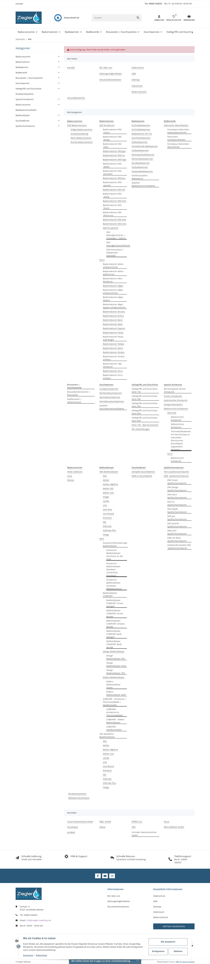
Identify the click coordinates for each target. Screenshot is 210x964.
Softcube (107, 526)
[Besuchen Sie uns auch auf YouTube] (105, 875)
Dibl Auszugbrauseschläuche (118, 244)
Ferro (101, 259)
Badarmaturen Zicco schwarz (113, 376)
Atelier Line (108, 492)
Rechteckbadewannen (142, 158)
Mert (101, 538)
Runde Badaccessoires (81, 142)
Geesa (102, 827)
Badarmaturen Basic (113, 320)
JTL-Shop (170, 962)
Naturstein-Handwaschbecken (176, 138)
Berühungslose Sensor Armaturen (175, 390)
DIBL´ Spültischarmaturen (176, 475)
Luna (69, 475)
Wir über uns (113, 896)
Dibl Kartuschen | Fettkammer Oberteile (115, 252)
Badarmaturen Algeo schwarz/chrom (113, 291)
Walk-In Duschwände (142, 475)
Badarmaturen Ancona (114, 311)
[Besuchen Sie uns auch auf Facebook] (98, 875)
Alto (105, 475)
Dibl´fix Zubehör (110, 228)
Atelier (106, 480)
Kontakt (19, 3)
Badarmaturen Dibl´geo (114, 151)
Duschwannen (22, 83)
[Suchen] (113, 18)
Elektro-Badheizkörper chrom (113, 684)
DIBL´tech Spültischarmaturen (177, 532)
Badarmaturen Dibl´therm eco (112, 214)
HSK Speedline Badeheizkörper (107, 735)
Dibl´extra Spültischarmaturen (177, 496)
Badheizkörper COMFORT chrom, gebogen (115, 603)
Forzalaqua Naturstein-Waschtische (178, 145)
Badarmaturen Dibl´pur (114, 178)
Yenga (106, 534)
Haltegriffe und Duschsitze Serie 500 (144, 419)
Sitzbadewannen (140, 167)
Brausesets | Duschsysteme (29, 78)
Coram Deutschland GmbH (80, 821)
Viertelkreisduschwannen (111, 401)
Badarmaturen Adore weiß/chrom (113, 273)
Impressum (28, 955)
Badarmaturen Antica (113, 315)
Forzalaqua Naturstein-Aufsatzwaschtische (178, 131)
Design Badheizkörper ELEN (116, 664)
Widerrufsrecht (160, 917)
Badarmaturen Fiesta (113, 332)
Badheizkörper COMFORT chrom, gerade (115, 613)
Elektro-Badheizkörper (113, 677)
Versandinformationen (118, 906)
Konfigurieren (158, 951)
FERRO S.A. (137, 821)
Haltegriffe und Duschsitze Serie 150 (144, 390)
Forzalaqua (72, 827)
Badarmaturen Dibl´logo (114, 159)
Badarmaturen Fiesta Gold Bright (113, 338)
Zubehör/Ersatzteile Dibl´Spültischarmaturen (179, 546)
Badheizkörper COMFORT (110, 594)
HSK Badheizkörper (108, 471)
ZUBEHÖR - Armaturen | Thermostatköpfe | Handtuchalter (114, 702)
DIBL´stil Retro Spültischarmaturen (177, 539)
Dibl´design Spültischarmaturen (177, 489)
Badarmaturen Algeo (113, 285)
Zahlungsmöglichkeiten (118, 901)
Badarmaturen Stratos (113, 352)
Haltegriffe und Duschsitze (28, 88)
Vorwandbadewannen (142, 171)
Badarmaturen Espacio (114, 328)
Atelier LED (108, 488)
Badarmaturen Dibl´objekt (112, 165)
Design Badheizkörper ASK (115, 657)
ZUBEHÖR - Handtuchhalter (114, 728)
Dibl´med (171, 412)
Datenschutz (41, 955)
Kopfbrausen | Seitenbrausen (74, 400)
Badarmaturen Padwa (113, 344)
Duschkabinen (22, 120)
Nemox (70, 480)
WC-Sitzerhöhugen (141, 429)
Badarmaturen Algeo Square (113, 299)
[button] (172, 18)
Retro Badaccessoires (81, 137)
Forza (166, 821)
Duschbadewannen (141, 137)
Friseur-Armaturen (173, 396)
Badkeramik (21, 72)
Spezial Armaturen (25, 99)
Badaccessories (23, 104)
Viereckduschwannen (109, 397)
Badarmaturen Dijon (113, 324)
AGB (155, 901)
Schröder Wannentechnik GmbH (144, 834)
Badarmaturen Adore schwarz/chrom (113, 265)
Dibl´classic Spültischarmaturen (177, 481)
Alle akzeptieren (168, 942)
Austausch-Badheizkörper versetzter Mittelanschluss (114, 584)
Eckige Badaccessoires (81, 129)
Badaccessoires (23, 56)
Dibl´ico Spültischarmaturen (177, 503)
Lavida (106, 501)
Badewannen (22, 67)
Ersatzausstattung (79, 133)
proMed (71, 832)
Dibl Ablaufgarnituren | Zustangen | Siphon (116, 235)
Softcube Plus (109, 530)
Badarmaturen (23, 62)
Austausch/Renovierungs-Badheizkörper (115, 544)
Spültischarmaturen (25, 126)
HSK (134, 827)
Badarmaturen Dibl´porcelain (112, 172)
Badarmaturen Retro (113, 348)
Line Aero (107, 509)
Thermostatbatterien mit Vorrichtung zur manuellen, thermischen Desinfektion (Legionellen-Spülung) (181, 440)
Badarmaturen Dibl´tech (114, 201)
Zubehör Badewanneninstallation (143, 184)
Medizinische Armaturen (176, 408)
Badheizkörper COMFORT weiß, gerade (114, 644)
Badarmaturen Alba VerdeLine (112, 280)
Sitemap (157, 906)
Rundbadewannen (141, 163)
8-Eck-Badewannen (141, 129)
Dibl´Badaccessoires (77, 125)
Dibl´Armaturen (106, 125)
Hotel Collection (74, 471)
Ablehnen (178, 951)
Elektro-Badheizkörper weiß (116, 693)
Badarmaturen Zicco (113, 371)
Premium (107, 517)
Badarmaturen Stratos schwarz (113, 358)
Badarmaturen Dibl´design (112, 138)
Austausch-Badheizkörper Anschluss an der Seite (114, 555)
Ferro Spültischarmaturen (176, 471)
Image (106, 496)
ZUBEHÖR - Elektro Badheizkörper (115, 721)
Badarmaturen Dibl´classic (112, 131)
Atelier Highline (110, 484)
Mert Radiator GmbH (174, 827)
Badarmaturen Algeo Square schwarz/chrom (114, 306)
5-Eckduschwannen (108, 388)
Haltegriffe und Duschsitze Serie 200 (144, 397)
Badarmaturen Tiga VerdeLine (112, 365)
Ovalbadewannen (140, 150)
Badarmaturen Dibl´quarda (112, 184)
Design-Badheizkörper (113, 651)
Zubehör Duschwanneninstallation (111, 407)
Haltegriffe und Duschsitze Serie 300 (144, 405)
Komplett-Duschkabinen (143, 471)
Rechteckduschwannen (110, 393)
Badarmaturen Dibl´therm (112, 207)
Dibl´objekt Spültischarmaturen (177, 510)
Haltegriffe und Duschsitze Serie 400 (144, 412)
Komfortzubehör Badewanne (140, 177)
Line (105, 505)
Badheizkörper (23, 115)
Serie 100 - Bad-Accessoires (145, 425)
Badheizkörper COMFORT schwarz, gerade (115, 623)
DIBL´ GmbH (105, 821)
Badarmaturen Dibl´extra (112, 145)
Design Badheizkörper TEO (115, 671)
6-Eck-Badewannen (141, 125)
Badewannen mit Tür (142, 133)
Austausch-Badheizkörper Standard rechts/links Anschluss (113, 569)
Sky (104, 522)
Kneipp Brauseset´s (173, 404)
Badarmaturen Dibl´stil (114, 189)
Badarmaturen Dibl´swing (112, 195)
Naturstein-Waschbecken (176, 125)
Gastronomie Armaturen (175, 400)
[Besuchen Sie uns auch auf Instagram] (112, 875)
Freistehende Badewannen (145, 146)
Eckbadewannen (140, 142)
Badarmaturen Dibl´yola (114, 219)
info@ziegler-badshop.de (38, 920)
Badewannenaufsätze (78, 797)
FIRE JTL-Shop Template (185, 962)
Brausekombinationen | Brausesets (78, 393)
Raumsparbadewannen (143, 154)
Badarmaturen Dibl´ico (114, 155)
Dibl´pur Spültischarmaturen (177, 518)
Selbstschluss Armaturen (177, 426)
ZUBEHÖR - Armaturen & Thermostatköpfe (114, 712)
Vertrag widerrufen (174, 926)
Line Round (108, 513)
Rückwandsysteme (77, 793)
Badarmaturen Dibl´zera (114, 223)
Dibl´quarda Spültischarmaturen (177, 525)
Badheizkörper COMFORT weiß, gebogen (114, 634)
